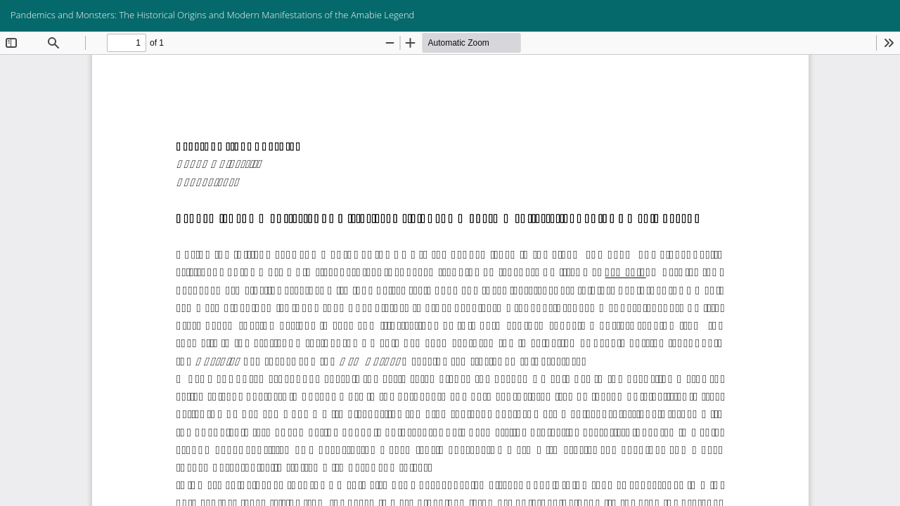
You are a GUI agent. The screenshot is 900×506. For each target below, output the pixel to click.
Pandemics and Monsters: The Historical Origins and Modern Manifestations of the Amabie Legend (212, 14)
